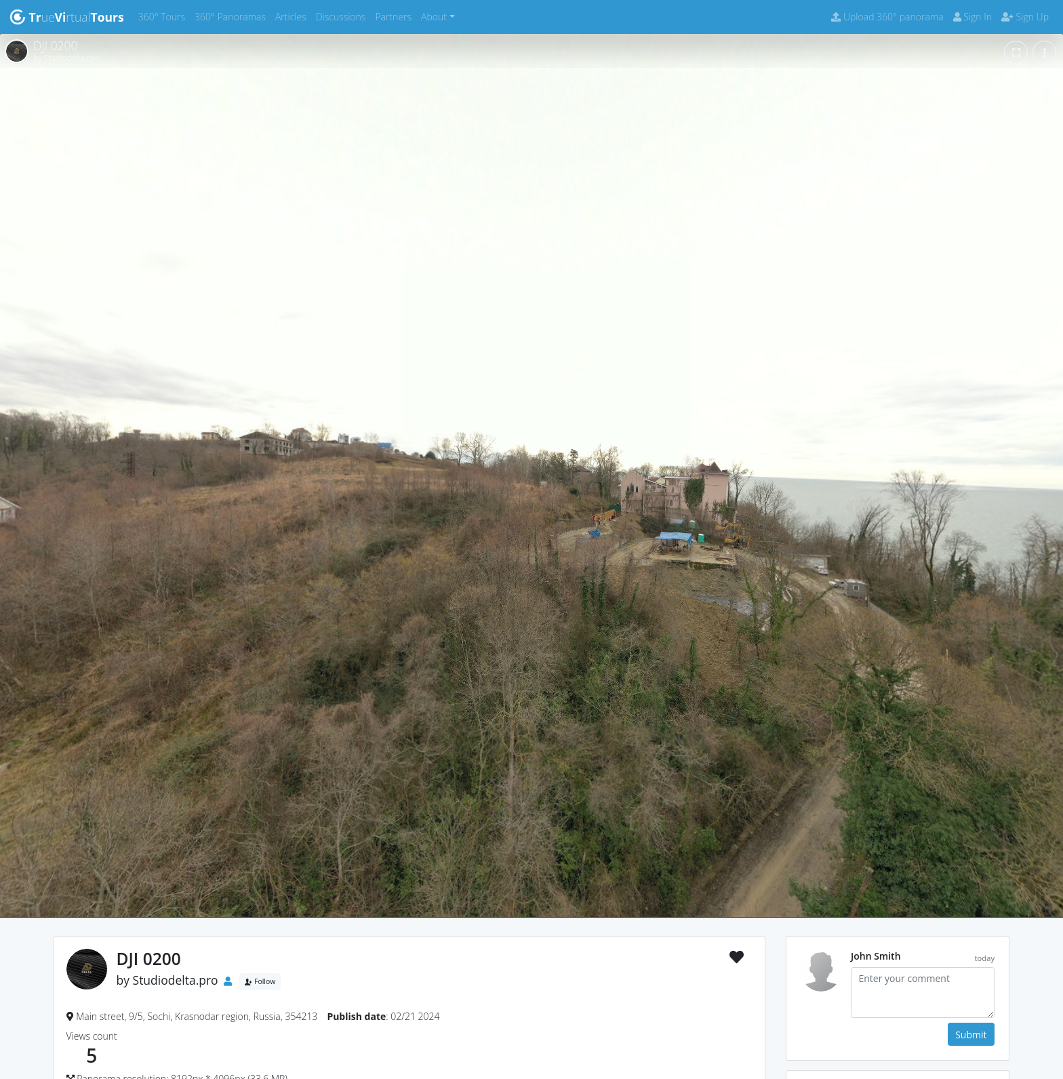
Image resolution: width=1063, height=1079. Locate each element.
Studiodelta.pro (175, 980)
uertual (66, 17)
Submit (970, 1034)
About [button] (434, 16)
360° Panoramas (232, 16)
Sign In (972, 16)
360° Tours (164, 16)
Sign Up (1025, 16)
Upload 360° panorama (887, 16)
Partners (395, 16)
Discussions (343, 16)
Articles (293, 16)
